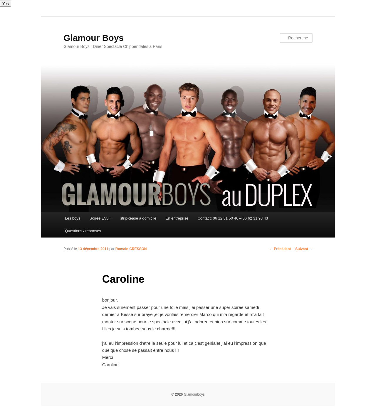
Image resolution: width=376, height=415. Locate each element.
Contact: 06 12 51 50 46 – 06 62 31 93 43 (232, 218)
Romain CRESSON (131, 249)
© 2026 (177, 394)
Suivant (304, 249)
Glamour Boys (93, 38)
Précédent (280, 249)
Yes (5, 3)
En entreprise (177, 218)
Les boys (72, 218)
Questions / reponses (83, 231)
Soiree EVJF (100, 218)
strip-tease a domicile (138, 218)
